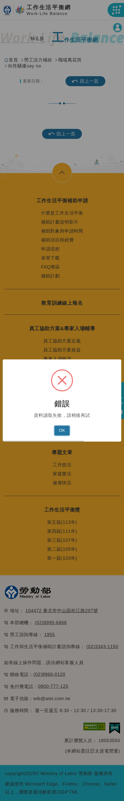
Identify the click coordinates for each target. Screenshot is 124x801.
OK (62, 430)
